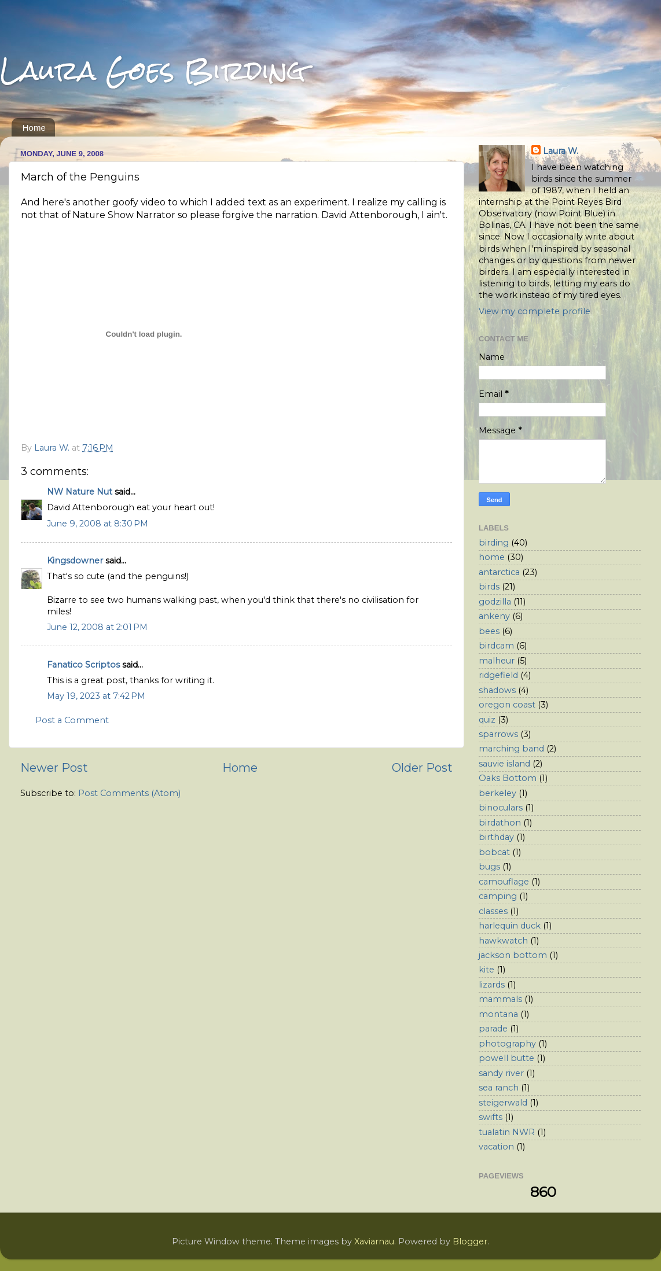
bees (489, 631)
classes (493, 911)
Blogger (470, 1241)
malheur (497, 660)
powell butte (506, 1058)
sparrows (498, 734)
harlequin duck (510, 925)
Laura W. (560, 151)
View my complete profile (534, 311)
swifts (490, 1117)
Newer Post (54, 767)
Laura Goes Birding (153, 70)
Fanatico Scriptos (83, 665)
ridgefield (498, 675)
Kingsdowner (75, 560)
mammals (500, 999)
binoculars (501, 807)
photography (507, 1043)
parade (493, 1028)
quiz (487, 719)
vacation (496, 1146)
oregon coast (507, 704)
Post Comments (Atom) (129, 793)
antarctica (499, 572)
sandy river (501, 1073)
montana (498, 1014)
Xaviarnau (374, 1241)
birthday (496, 837)
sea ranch (499, 1087)
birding (494, 542)
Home (34, 127)
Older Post (422, 767)
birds (489, 586)
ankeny (494, 616)
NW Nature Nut (79, 492)
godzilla (495, 601)
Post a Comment (72, 720)
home (492, 557)
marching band (511, 748)
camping (498, 896)
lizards (492, 984)
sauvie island (504, 763)
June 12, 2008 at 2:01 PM (97, 627)
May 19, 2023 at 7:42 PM (96, 696)
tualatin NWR (507, 1132)
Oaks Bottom (508, 778)
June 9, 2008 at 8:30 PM (97, 523)
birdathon (500, 822)
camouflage (504, 881)
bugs (489, 866)
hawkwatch (503, 940)
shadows (497, 690)
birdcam (496, 645)
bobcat (494, 852)
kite (486, 969)
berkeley (497, 793)
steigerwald (503, 1102)
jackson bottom (513, 955)
